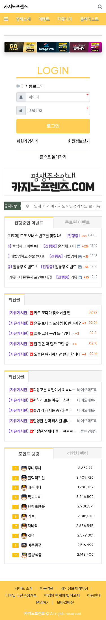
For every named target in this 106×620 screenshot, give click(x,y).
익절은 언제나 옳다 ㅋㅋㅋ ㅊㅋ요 (43, 431)
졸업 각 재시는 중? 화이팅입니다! (41, 410)
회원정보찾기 (79, 141)
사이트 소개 (24, 588)
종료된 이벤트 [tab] (77, 222)
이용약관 (46, 588)
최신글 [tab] (14, 300)
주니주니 (34, 468)
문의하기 (42, 602)
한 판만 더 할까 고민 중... (39, 343)
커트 (31, 516)
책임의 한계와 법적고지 (62, 595)
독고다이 (34, 497)
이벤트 (43, 19)
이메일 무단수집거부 (21, 595)
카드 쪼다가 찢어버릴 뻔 (39, 312)
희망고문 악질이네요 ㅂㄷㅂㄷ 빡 (41, 389)
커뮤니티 (64, 19)
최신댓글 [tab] (16, 377)
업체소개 (23, 19)
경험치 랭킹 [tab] (77, 453)
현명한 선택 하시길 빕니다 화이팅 (41, 420)
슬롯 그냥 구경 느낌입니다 (41, 333)
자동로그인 (34, 86)
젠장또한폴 (36, 506)
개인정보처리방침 (74, 588)
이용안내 (94, 595)
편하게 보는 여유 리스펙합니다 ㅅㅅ (41, 400)
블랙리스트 (89, 19)
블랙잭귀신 (36, 477)
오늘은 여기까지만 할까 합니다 (44, 354)
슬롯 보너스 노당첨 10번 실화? (44, 323)
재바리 (33, 525)
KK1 (31, 535)
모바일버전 (65, 602)
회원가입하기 (27, 141)
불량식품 (35, 554)
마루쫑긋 (34, 545)
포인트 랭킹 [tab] (28, 454)
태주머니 (34, 487)
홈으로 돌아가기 (53, 157)
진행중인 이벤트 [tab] (28, 223)
